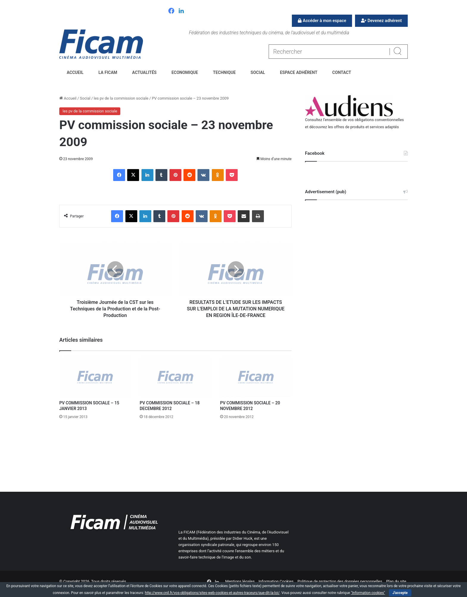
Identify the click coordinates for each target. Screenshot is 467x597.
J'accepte (400, 593)
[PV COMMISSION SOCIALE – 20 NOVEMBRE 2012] (256, 377)
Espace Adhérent (298, 72)
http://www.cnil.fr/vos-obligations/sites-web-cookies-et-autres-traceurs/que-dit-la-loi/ (212, 593)
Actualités (144, 72)
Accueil (75, 72)
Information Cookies (276, 581)
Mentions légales (240, 581)
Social (257, 72)
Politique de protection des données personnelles (340, 581)
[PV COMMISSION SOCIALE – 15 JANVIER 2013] (95, 377)
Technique (224, 72)
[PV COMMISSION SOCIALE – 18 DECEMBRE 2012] (175, 377)
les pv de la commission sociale (121, 98)
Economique (185, 72)
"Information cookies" (368, 593)
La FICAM (107, 72)
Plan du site (396, 581)
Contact (341, 72)
